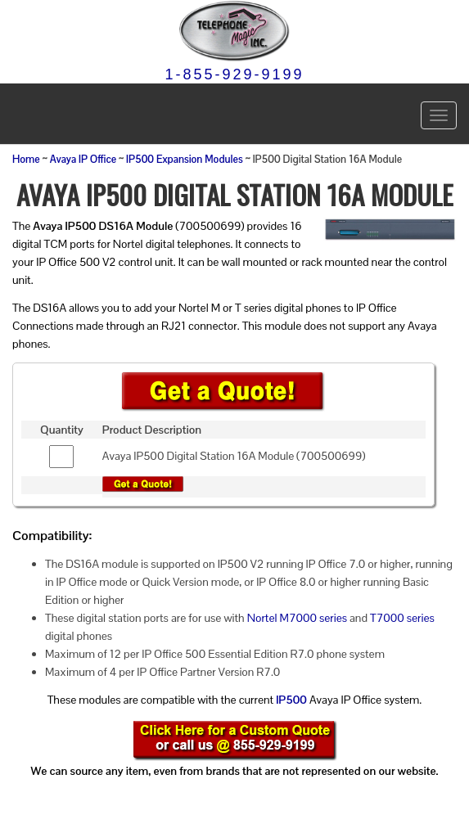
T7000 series (402, 617)
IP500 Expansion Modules (184, 159)
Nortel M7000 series (297, 617)
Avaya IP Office (83, 159)
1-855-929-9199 (234, 74)
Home (26, 159)
